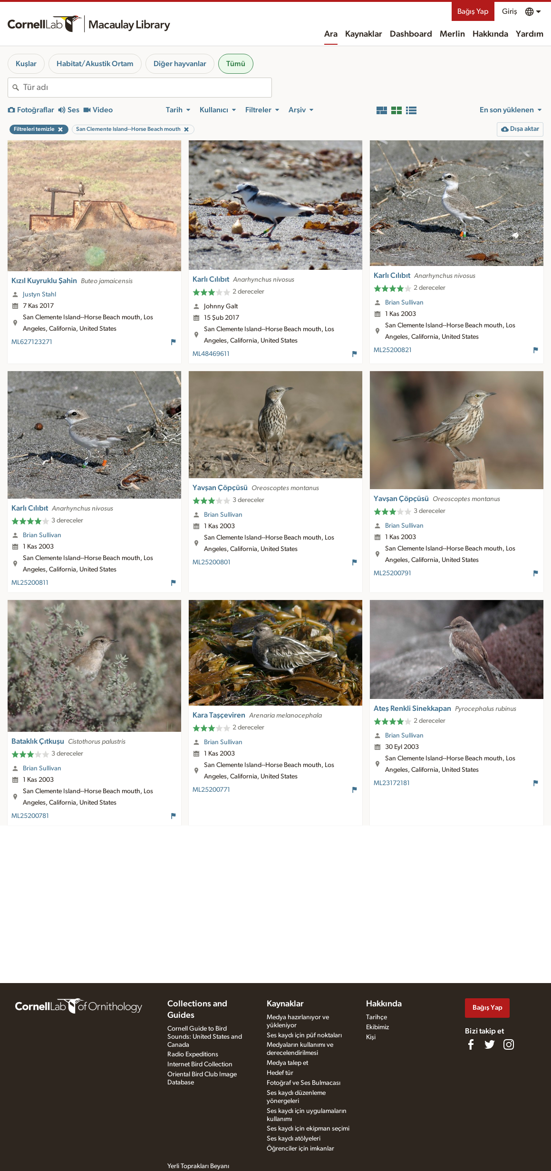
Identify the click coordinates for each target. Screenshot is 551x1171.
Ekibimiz (377, 1027)
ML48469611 (211, 354)
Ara (331, 34)
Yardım (529, 34)
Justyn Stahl (39, 294)
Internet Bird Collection (199, 1064)
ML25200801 (212, 562)
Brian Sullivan (404, 302)
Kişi (371, 1037)
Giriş (509, 11)
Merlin (452, 34)
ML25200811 (29, 583)
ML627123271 (31, 342)
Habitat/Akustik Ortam (95, 64)
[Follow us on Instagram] (508, 1044)
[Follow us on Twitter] (489, 1044)
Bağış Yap (473, 11)
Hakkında (490, 34)
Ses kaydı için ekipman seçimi (308, 1128)
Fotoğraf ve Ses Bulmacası (303, 1083)
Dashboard (411, 34)
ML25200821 (393, 350)
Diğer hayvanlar (180, 64)
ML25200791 (392, 573)
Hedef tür (280, 1073)
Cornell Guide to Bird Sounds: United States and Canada (204, 1036)
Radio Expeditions (192, 1054)
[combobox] (147, 87)
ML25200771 (211, 790)
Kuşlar (26, 64)
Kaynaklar (363, 34)
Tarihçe (376, 1017)
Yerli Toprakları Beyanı (198, 1166)
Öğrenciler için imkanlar (300, 1148)
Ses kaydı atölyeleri (293, 1138)
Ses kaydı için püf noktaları (304, 1035)
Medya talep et (287, 1063)
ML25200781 (30, 816)
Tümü (235, 64)
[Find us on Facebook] (470, 1044)
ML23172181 (392, 783)
